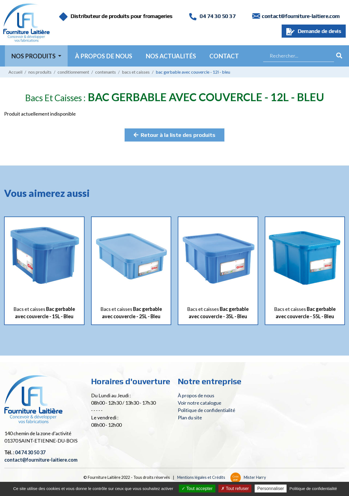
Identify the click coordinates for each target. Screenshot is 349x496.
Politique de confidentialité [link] (313, 488)
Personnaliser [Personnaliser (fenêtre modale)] (270, 488)
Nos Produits (34, 56)
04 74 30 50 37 (212, 16)
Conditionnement (73, 71)
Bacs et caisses (136, 71)
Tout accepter (197, 488)
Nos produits (40, 71)
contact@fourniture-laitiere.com (300, 16)
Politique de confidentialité (206, 410)
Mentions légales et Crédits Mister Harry (221, 477)
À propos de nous (103, 56)
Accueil (15, 71)
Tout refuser (235, 488)
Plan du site (190, 417)
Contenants (105, 71)
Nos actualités (171, 56)
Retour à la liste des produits (174, 135)
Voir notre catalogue (199, 403)
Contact (224, 56)
